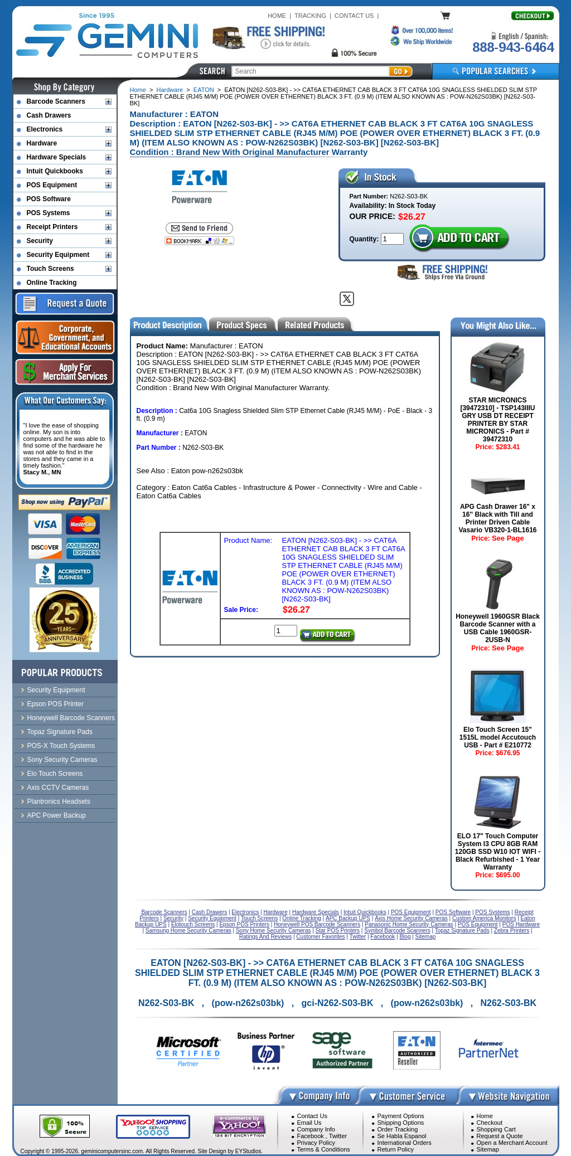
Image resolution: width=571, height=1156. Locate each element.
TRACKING (310, 15)
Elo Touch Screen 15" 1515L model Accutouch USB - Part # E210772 (497, 737)
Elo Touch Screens (55, 774)
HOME (277, 15)
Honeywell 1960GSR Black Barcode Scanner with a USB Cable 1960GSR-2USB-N (498, 628)
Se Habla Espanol (402, 1136)
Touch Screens (50, 269)
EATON (203, 89)
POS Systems (48, 213)
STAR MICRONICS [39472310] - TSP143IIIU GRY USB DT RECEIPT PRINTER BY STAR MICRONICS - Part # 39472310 (497, 419)
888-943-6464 (513, 47)
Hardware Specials (56, 157)
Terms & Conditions (323, 1149)
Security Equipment (58, 255)
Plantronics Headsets (58, 801)
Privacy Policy (316, 1142)
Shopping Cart (496, 1129)
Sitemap (488, 1149)
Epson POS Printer (55, 704)
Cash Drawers (49, 115)
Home (138, 89)
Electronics (45, 129)
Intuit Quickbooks (55, 171)
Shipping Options (401, 1122)
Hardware (170, 89)
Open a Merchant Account (512, 1142)
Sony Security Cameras (62, 760)
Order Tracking (398, 1129)
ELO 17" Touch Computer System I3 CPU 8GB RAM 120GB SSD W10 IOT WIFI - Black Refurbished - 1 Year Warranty (497, 851)
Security (40, 241)
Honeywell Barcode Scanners (71, 718)
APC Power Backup (56, 815)
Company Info (316, 1129)
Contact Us (312, 1116)
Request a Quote (500, 1136)
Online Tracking (52, 282)
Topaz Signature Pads (60, 732)
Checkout (489, 1122)
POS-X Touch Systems (61, 746)
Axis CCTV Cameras (58, 787)
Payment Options (401, 1116)
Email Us (309, 1122)
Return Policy (396, 1149)
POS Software (49, 199)
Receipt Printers (52, 227)
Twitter (338, 1136)
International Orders (405, 1142)
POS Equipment (52, 185)
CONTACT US (354, 15)
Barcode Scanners (56, 101)
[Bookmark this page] (199, 240)
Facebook (310, 1136)
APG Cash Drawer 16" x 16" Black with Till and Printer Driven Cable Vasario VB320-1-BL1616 (497, 518)
